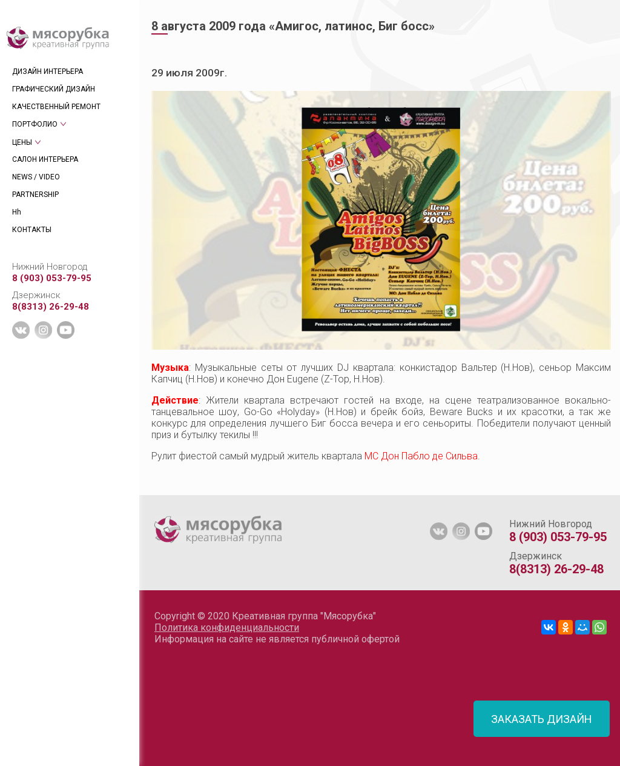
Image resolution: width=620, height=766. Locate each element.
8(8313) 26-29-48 (50, 306)
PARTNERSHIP (35, 194)
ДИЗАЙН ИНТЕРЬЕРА (47, 71)
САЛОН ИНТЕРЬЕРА (45, 159)
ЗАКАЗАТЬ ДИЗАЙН (541, 719)
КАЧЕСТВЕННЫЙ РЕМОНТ (56, 106)
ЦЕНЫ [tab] (22, 142)
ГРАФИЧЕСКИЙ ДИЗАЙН (53, 89)
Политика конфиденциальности (226, 627)
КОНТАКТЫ (31, 229)
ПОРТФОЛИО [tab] (35, 124)
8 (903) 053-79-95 (51, 278)
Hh (16, 212)
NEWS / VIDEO (36, 177)
